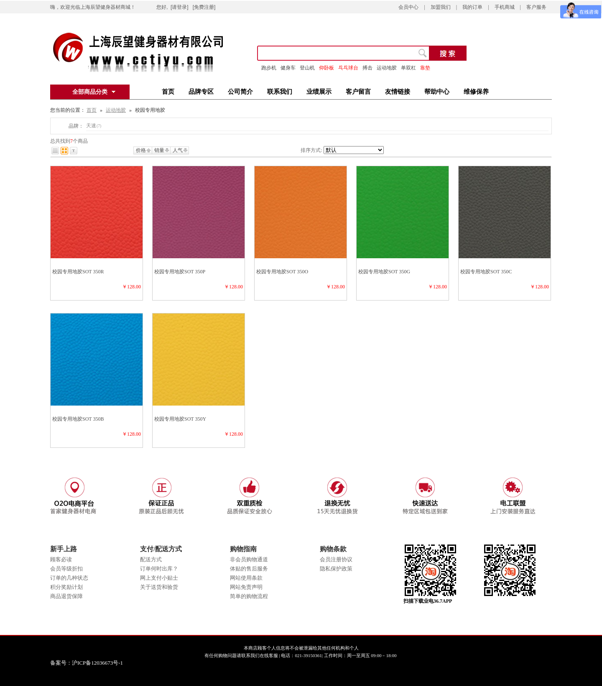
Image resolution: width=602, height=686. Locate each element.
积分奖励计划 (66, 587)
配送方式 (151, 559)
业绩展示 (319, 91)
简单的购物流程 (249, 596)
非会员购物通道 (249, 559)
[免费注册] (204, 7)
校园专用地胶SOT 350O (282, 272)
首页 (168, 91)
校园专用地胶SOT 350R (78, 272)
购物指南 (243, 548)
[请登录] (180, 7)
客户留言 (358, 91)
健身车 (288, 68)
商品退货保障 (66, 596)
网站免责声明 (246, 587)
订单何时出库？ (159, 568)
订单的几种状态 (69, 578)
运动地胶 (116, 110)
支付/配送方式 (161, 548)
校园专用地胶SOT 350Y (180, 419)
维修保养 (476, 91)
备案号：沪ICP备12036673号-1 (92, 663)
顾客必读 (61, 559)
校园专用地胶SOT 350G (384, 272)
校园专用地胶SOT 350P (179, 272)
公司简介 (240, 91)
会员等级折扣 (66, 568)
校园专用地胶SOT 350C (486, 272)
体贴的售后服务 (249, 568)
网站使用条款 (246, 578)
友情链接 (397, 91)
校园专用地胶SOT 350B (78, 419)
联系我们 (279, 91)
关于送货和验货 (159, 587)
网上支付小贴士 (159, 578)
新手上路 (63, 548)
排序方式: (311, 150)
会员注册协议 (336, 559)
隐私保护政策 (336, 568)
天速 (93, 125)
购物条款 (333, 548)
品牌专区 (201, 91)
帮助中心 (436, 91)
